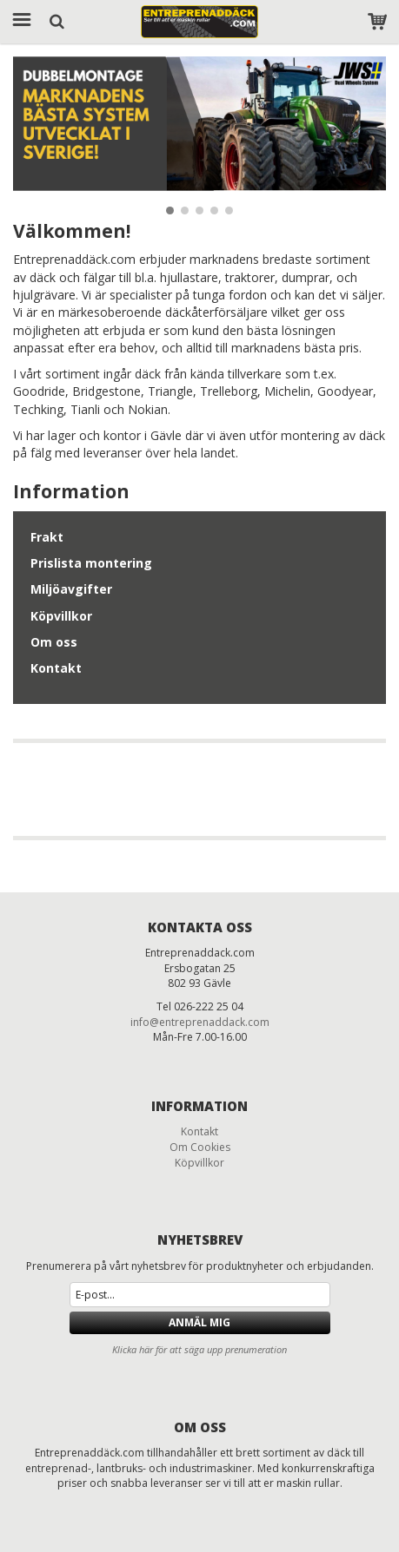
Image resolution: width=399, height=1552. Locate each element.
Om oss (53, 642)
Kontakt (56, 668)
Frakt (46, 537)
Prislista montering (91, 563)
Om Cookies (200, 1147)
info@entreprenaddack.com (199, 1022)
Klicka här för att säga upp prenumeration (199, 1349)
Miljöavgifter (71, 589)
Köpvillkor (61, 616)
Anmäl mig (199, 1322)
